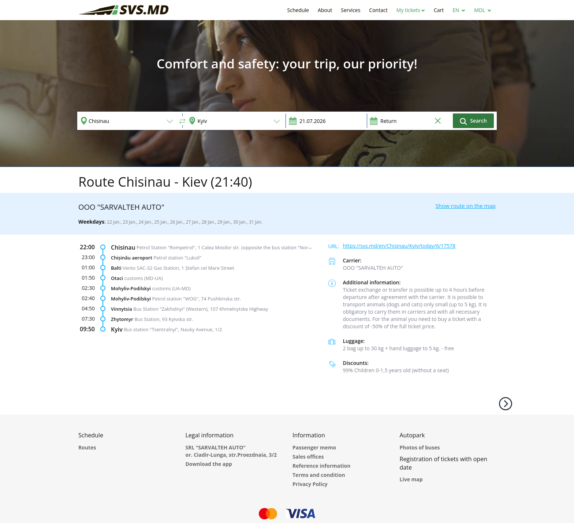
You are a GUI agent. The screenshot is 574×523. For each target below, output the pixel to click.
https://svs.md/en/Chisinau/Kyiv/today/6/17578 (399, 245)
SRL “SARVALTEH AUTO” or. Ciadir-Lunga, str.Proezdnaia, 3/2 (231, 451)
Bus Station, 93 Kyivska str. (163, 319)
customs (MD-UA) (143, 278)
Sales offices (308, 456)
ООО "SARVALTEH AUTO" (373, 267)
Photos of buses (420, 447)
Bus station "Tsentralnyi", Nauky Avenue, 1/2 (173, 329)
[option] (287, 93)
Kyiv (117, 329)
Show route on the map (466, 205)
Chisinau (123, 247)
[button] (410, 10)
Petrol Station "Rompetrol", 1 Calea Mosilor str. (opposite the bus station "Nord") (225, 247)
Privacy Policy (310, 484)
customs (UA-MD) (171, 288)
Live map (411, 479)
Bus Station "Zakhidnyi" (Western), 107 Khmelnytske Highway (200, 309)
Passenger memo (314, 447)
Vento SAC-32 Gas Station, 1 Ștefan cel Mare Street (178, 268)
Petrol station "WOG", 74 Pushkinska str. (196, 298)
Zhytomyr (122, 319)
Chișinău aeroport (131, 257)
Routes (87, 447)
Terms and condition (318, 474)
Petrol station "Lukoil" (177, 257)
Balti (116, 268)
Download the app (209, 463)
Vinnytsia (121, 309)
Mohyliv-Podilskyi (131, 288)
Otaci (117, 278)
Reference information (321, 465)
